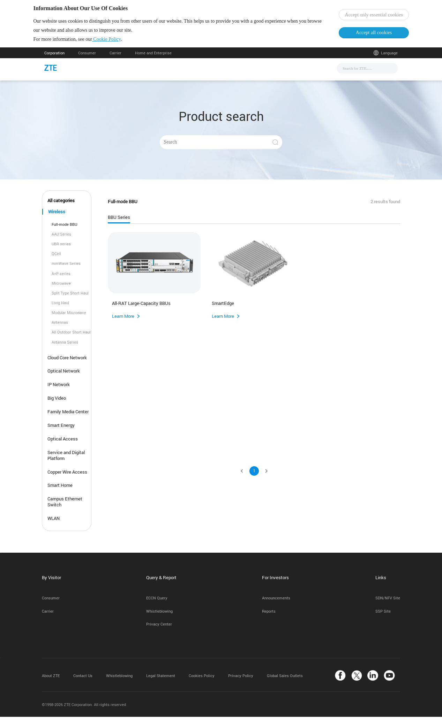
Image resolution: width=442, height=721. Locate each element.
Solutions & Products (212, 71)
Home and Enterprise (153, 57)
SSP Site (383, 615)
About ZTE (51, 679)
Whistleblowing (159, 615)
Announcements (276, 602)
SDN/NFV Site (387, 602)
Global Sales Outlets (285, 679)
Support (256, 71)
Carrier (115, 57)
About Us (287, 71)
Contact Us (82, 679)
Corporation (54, 57)
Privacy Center (159, 628)
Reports (269, 615)
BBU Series (119, 221)
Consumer (87, 57)
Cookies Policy (202, 679)
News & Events (161, 71)
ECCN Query (156, 602)
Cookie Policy (117, 41)
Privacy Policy (240, 679)
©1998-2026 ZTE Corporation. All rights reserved (84, 708)
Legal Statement (160, 679)
